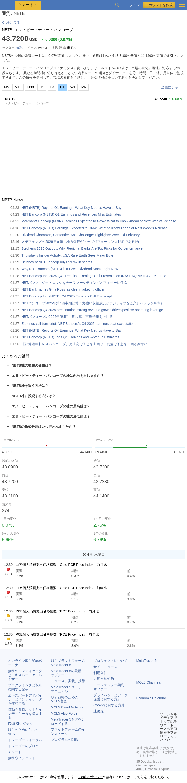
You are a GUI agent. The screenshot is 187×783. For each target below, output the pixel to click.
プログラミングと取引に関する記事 (25, 687)
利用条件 (100, 673)
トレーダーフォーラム (25, 740)
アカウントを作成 (159, 5)
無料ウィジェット (21, 758)
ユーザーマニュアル (68, 689)
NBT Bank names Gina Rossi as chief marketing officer (62, 289)
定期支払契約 (104, 679)
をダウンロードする (68, 721)
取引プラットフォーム (69, 663)
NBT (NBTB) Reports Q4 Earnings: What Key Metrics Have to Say (71, 330)
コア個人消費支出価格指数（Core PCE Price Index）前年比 (61, 588)
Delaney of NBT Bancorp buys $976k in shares (56, 262)
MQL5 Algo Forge (64, 713)
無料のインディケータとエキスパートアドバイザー (25, 675)
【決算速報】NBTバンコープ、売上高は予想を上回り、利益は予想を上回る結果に (84, 344)
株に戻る (13, 23)
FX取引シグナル (20, 724)
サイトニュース (105, 667)
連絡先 (99, 711)
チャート (15, 752)
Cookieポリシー (90, 777)
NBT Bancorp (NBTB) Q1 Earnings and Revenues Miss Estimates (71, 214)
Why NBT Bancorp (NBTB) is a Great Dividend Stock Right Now (69, 269)
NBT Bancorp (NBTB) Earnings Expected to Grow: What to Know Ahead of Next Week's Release (94, 228)
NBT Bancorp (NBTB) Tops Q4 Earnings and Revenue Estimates (70, 337)
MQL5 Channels (148, 682)
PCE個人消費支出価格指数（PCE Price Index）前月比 (57, 611)
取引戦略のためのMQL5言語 (64, 699)
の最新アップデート (68, 673)
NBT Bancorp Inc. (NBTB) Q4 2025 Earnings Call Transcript (66, 296)
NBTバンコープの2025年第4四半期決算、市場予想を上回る (67, 317)
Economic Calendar (151, 698)
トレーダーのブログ (23, 746)
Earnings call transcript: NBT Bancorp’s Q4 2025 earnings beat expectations (78, 323)
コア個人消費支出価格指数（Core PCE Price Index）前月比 (61, 565)
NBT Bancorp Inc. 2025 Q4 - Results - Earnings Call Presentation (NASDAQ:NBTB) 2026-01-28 (93, 276)
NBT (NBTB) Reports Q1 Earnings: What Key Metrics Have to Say (71, 208)
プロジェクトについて (111, 661)
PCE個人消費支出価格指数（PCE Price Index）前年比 (57, 634)
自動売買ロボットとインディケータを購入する (25, 713)
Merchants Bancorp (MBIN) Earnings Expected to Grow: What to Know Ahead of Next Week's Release (98, 221)
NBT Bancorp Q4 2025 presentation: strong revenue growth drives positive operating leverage (92, 310)
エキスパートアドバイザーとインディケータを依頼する (25, 699)
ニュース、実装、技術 (68, 681)
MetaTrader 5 (146, 661)
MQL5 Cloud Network (67, 707)
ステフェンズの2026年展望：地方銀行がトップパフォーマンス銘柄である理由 (81, 242)
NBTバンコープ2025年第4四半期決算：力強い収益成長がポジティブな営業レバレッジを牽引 (92, 303)
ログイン (133, 5)
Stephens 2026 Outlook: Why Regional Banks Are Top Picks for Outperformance (82, 248)
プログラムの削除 (64, 740)
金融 (19, 47)
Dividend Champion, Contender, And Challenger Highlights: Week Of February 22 (82, 235)
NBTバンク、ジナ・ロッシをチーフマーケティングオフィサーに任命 (74, 283)
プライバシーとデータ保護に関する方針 (111, 697)
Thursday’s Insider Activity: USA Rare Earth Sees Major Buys (67, 255)
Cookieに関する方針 (109, 705)
